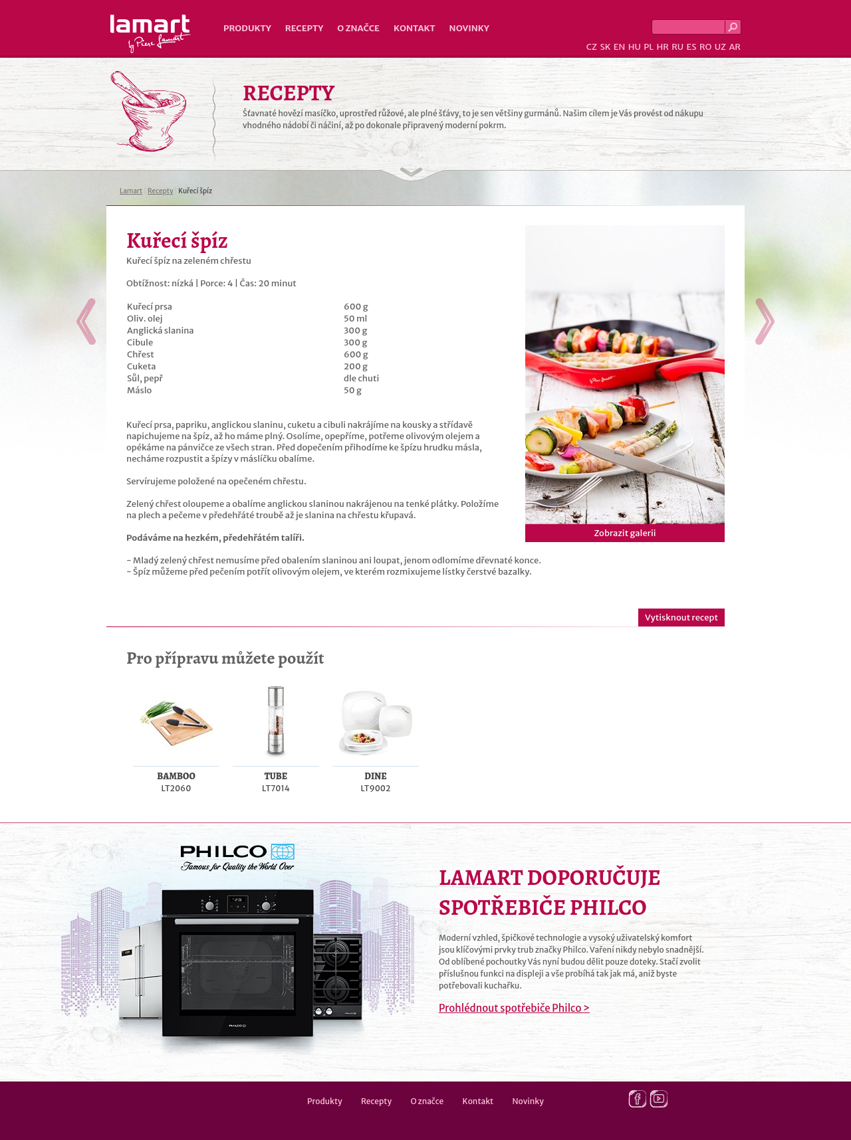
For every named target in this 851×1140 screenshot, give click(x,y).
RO (705, 46)
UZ (720, 46)
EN (620, 46)
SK (605, 46)
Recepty (304, 28)
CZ (591, 46)
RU (677, 46)
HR (662, 46)
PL (649, 46)
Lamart (150, 33)
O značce (358, 28)
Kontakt (414, 28)
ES (692, 46)
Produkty (247, 28)
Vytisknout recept (681, 617)
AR (735, 46)
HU (634, 46)
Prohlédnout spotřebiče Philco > (514, 1008)
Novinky (469, 28)
